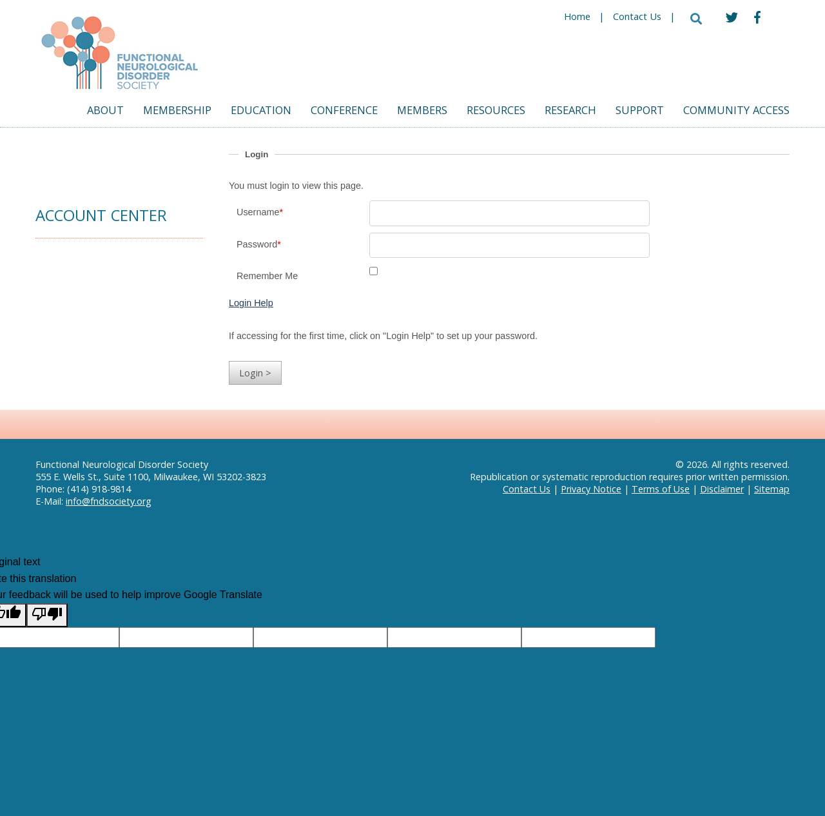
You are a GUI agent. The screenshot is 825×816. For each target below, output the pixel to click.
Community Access (736, 111)
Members (422, 111)
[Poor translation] (47, 615)
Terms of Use (661, 489)
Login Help (251, 303)
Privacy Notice (591, 489)
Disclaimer (722, 489)
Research (570, 111)
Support (640, 111)
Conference (344, 111)
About (105, 111)
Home (577, 18)
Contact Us (637, 18)
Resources (496, 111)
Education (261, 111)
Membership (177, 111)
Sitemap (772, 489)
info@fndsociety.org (108, 501)
